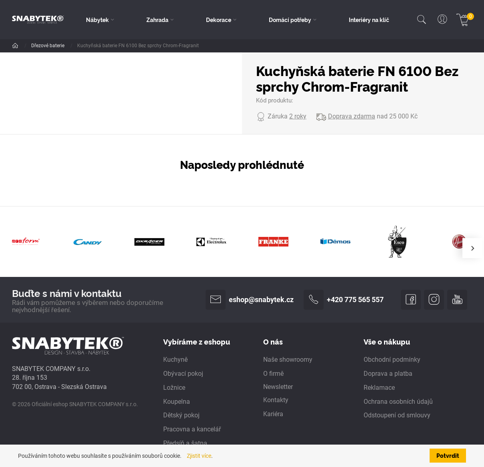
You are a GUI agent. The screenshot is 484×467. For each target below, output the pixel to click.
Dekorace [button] (218, 19)
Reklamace (379, 387)
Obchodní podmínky (392, 359)
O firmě (273, 373)
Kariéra (273, 414)
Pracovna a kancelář (192, 429)
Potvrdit (447, 455)
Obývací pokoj (183, 373)
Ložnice (174, 387)
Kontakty (275, 400)
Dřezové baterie (48, 45)
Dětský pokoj (181, 415)
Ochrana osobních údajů (398, 401)
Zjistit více (199, 456)
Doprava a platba (388, 373)
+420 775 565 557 (344, 300)
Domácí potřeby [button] (290, 19)
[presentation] (472, 248)
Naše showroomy (287, 359)
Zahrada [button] (157, 19)
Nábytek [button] (97, 19)
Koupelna (176, 401)
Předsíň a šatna (185, 443)
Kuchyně (175, 359)
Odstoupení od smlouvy (397, 415)
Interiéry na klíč (369, 19)
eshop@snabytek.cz (250, 300)
